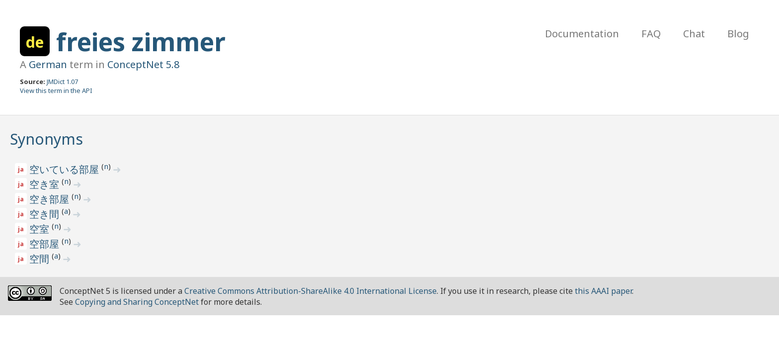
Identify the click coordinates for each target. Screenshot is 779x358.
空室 (40, 229)
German (48, 64)
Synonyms (46, 139)
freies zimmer (141, 42)
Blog (738, 33)
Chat (694, 33)
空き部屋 (50, 199)
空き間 (45, 214)
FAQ (651, 33)
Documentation (582, 33)
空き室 (45, 184)
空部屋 (45, 244)
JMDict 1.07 (62, 81)
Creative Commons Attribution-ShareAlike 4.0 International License (310, 290)
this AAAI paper (603, 290)
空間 (40, 259)
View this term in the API (56, 90)
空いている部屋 (65, 169)
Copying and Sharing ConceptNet (137, 301)
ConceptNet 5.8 (143, 64)
